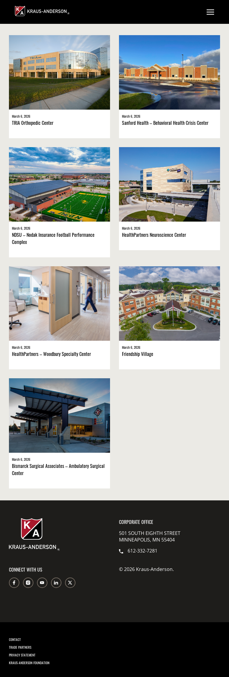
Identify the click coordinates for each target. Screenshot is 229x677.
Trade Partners (20, 647)
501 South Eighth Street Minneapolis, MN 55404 (149, 536)
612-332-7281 (138, 550)
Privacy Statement (22, 655)
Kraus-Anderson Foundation (29, 662)
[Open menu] (210, 12)
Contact (15, 639)
